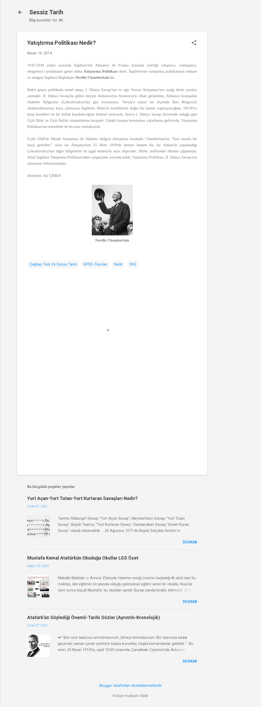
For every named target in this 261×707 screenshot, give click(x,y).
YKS (132, 264)
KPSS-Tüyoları (95, 264)
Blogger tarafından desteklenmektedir (130, 685)
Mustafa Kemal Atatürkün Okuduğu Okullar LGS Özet (82, 558)
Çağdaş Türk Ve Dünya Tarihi (53, 264)
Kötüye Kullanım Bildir (130, 695)
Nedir (118, 264)
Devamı (190, 542)
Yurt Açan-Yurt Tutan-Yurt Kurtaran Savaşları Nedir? (82, 498)
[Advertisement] (227, 108)
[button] (194, 43)
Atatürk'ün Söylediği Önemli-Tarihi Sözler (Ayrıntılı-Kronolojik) (93, 617)
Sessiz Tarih (46, 12)
